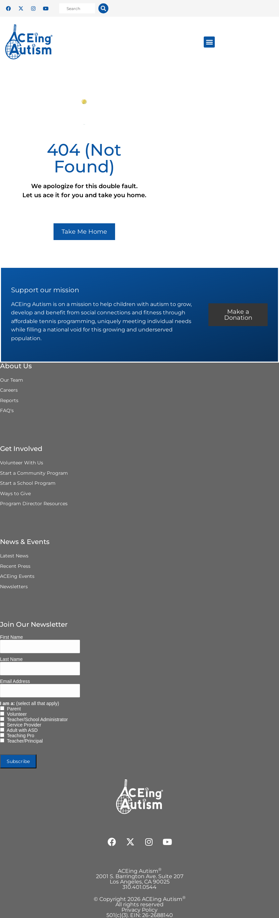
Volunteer (15, 714)
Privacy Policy (139, 910)
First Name (11, 637)
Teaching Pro (19, 735)
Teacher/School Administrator (36, 719)
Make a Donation (238, 314)
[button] (209, 42)
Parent (12, 708)
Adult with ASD (21, 730)
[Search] (103, 8)
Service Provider (22, 725)
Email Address (15, 681)
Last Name (11, 659)
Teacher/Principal (23, 741)
